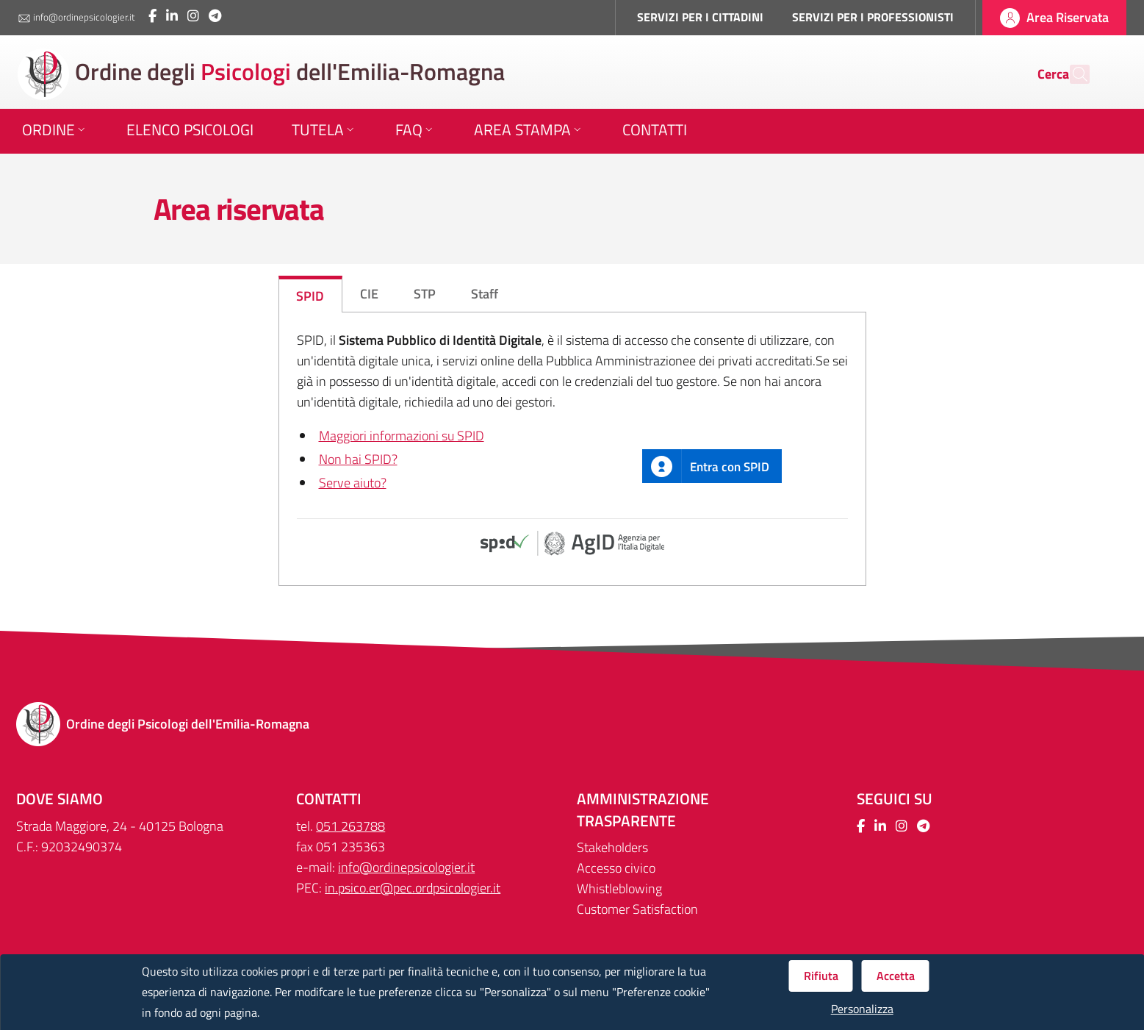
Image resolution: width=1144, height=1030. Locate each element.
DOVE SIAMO (59, 798)
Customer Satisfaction (637, 909)
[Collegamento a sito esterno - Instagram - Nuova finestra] (193, 16)
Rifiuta (821, 975)
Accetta (896, 975)
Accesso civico (616, 868)
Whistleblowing (619, 888)
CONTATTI (328, 798)
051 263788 (350, 826)
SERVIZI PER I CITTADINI (700, 17)
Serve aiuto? (352, 483)
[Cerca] (1072, 74)
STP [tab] (425, 294)
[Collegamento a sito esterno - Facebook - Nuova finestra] (152, 16)
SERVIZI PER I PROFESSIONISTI (873, 17)
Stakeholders (612, 847)
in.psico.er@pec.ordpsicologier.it (412, 888)
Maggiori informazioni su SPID (401, 436)
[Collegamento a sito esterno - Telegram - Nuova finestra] (215, 16)
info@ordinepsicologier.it (76, 17)
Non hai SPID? (358, 459)
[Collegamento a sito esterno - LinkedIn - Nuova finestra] (172, 16)
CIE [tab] (369, 294)
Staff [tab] (484, 294)
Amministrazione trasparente (643, 809)
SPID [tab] (310, 296)
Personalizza (862, 1009)
